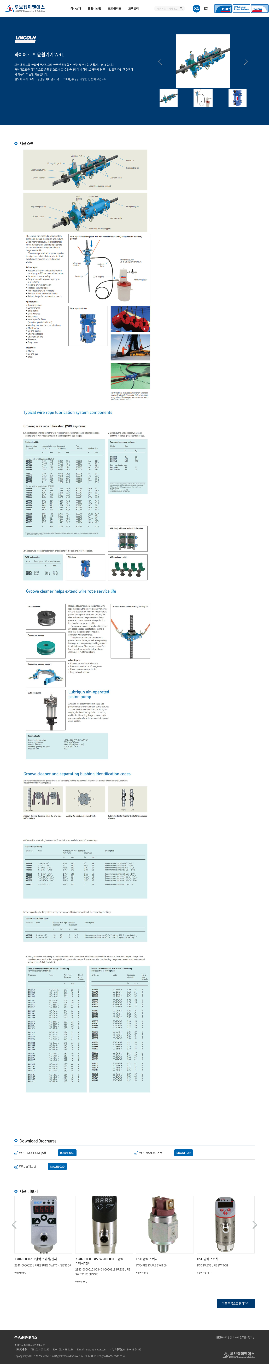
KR (196, 8)
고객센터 (133, 8)
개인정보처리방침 (223, 1337)
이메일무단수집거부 (245, 1337)
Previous (160, 62)
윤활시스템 (94, 8)
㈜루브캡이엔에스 (25, 8)
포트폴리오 (114, 8)
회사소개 (75, 8)
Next (246, 62)
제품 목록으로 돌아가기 (235, 1303)
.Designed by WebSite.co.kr (110, 1355)
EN (206, 8)
